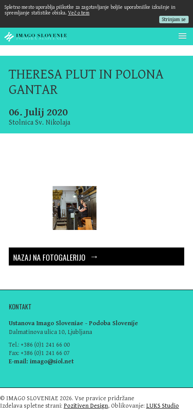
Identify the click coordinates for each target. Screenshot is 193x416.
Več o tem (78, 13)
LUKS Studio (162, 405)
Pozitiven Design (86, 405)
